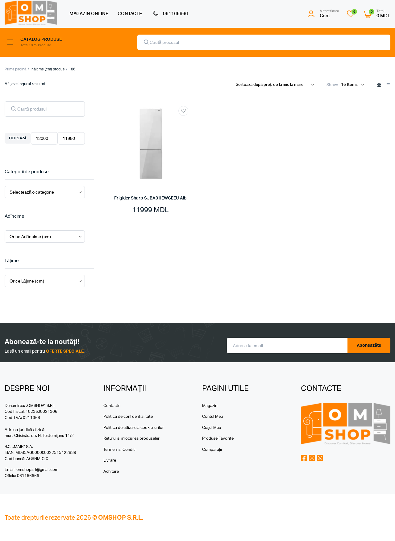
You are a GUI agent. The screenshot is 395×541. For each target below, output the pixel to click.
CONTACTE (130, 13)
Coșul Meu (211, 428)
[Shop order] (276, 85)
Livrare (109, 461)
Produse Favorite (218, 439)
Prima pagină (15, 69)
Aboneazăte (369, 345)
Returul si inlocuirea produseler (131, 439)
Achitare (111, 472)
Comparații (212, 450)
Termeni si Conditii (119, 450)
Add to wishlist (183, 111)
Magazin (209, 406)
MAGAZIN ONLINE (88, 13)
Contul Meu (212, 417)
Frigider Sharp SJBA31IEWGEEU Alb (150, 198)
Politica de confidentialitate (128, 417)
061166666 (169, 14)
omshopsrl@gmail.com (37, 470)
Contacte (111, 406)
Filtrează (18, 138)
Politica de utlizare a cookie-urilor (133, 428)
